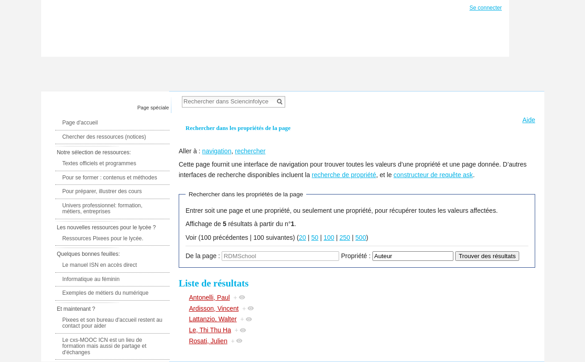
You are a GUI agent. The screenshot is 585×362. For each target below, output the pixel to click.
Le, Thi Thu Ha (210, 330)
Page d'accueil (80, 122)
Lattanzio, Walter (213, 319)
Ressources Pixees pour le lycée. (102, 238)
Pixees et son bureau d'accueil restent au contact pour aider (112, 323)
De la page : (203, 255)
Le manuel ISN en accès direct (99, 265)
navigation (216, 151)
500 (361, 237)
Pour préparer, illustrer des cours (102, 191)
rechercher (250, 151)
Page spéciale (153, 107)
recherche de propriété (344, 174)
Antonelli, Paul (209, 297)
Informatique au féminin (90, 279)
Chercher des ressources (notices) (104, 137)
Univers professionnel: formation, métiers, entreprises (102, 208)
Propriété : (356, 255)
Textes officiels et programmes (99, 163)
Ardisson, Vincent (214, 308)
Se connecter (485, 8)
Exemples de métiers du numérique (105, 293)
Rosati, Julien (208, 341)
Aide (528, 120)
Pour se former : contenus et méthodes (109, 177)
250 (345, 237)
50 (315, 237)
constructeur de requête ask (433, 174)
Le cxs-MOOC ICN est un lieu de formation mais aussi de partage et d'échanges (104, 346)
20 (302, 237)
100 (329, 237)
